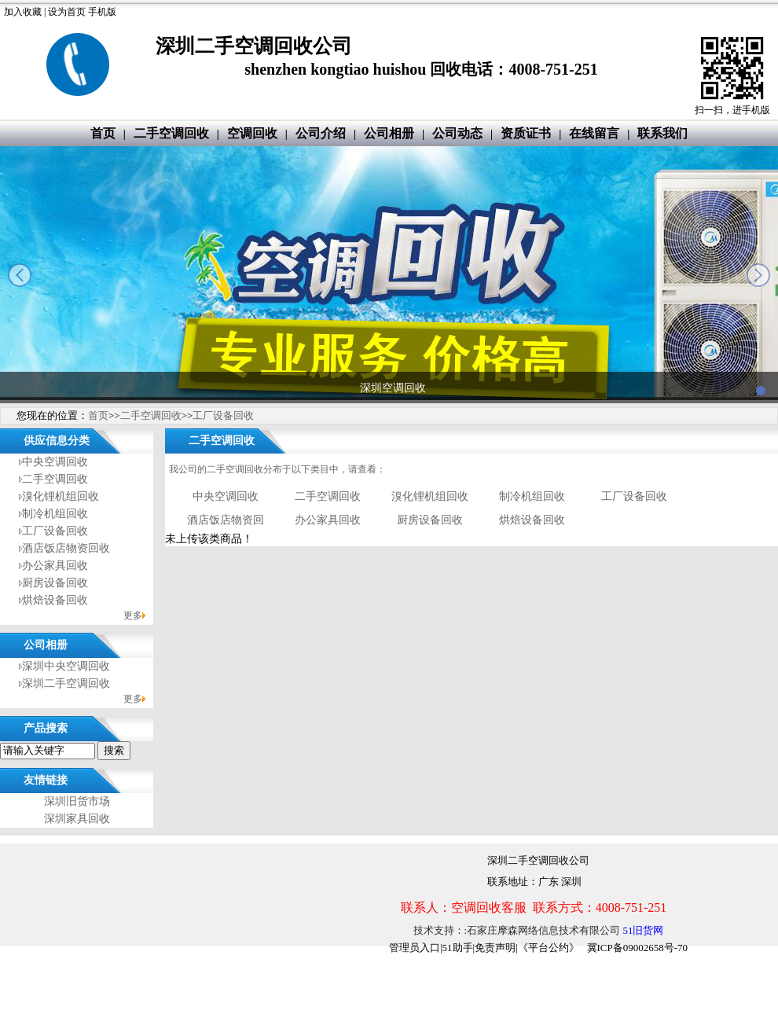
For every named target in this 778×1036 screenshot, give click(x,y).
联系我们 (662, 133)
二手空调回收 (171, 133)
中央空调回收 (55, 462)
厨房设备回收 (55, 583)
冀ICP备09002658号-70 (637, 947)
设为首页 (67, 11)
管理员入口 (414, 947)
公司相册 (389, 133)
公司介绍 (320, 133)
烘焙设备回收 (55, 600)
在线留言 (594, 133)
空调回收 (252, 133)
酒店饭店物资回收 (66, 548)
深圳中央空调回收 (66, 666)
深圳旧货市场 (77, 801)
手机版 (102, 11)
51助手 (457, 947)
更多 (132, 615)
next (758, 275)
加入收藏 (23, 11)
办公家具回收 (55, 565)
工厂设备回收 (223, 415)
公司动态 (457, 133)
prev (19, 275)
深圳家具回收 (77, 819)
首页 (103, 133)
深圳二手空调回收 (66, 683)
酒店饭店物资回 (225, 520)
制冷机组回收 (55, 514)
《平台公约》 (548, 947)
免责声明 (495, 947)
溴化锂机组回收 (60, 496)
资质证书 (526, 133)
